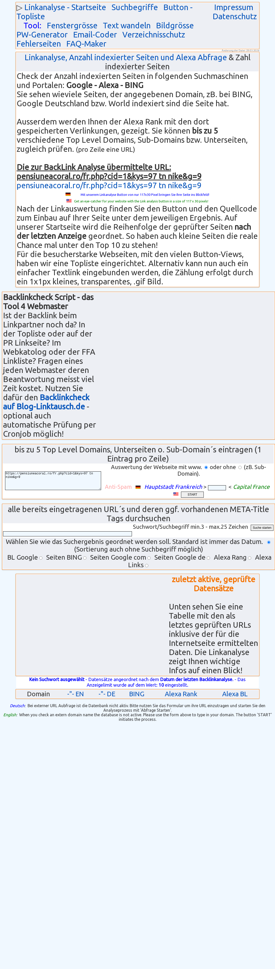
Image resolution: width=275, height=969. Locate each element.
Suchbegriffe (134, 7)
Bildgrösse (175, 25)
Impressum (233, 7)
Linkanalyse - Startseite (65, 7)
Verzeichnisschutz (153, 34)
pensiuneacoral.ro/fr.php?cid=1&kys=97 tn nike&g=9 (109, 185)
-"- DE (107, 694)
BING (136, 694)
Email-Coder (95, 34)
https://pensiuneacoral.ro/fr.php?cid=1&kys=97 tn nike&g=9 (57, 481)
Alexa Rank (181, 694)
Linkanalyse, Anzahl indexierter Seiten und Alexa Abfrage (126, 57)
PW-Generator (42, 34)
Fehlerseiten (38, 43)
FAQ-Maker (86, 43)
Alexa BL (235, 694)
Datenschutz (235, 16)
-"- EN (75, 694)
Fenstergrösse (72, 25)
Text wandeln (127, 25)
